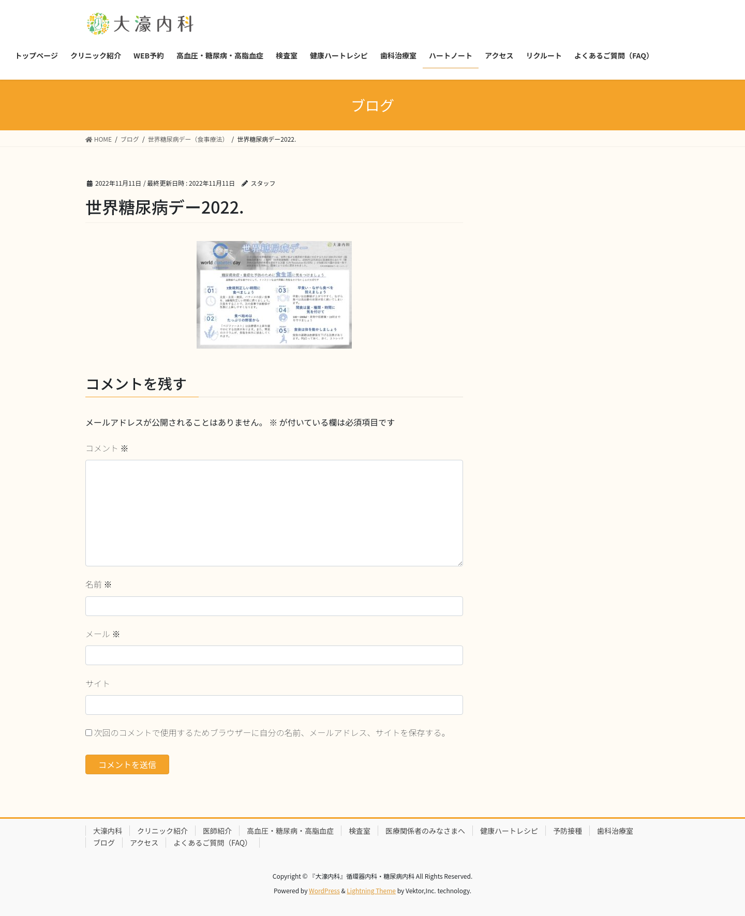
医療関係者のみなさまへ (425, 830)
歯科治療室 (615, 830)
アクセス (144, 842)
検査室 (359, 830)
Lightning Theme (371, 890)
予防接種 (567, 830)
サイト (97, 683)
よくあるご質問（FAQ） (212, 842)
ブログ (104, 842)
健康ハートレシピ (509, 830)
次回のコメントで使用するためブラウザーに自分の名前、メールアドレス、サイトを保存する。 (272, 732)
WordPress (324, 890)
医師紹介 (217, 830)
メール (103, 633)
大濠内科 (107, 830)
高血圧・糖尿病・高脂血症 (290, 830)
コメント (107, 448)
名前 (98, 584)
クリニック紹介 (162, 830)
